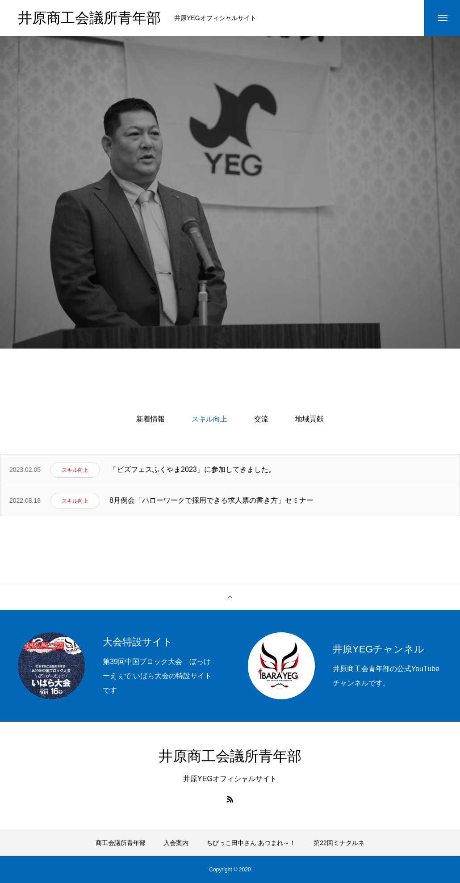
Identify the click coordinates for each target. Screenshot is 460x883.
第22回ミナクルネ (339, 842)
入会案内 (175, 842)
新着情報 (150, 419)
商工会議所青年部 (121, 842)
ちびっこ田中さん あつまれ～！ (251, 842)
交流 (261, 419)
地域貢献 (309, 419)
